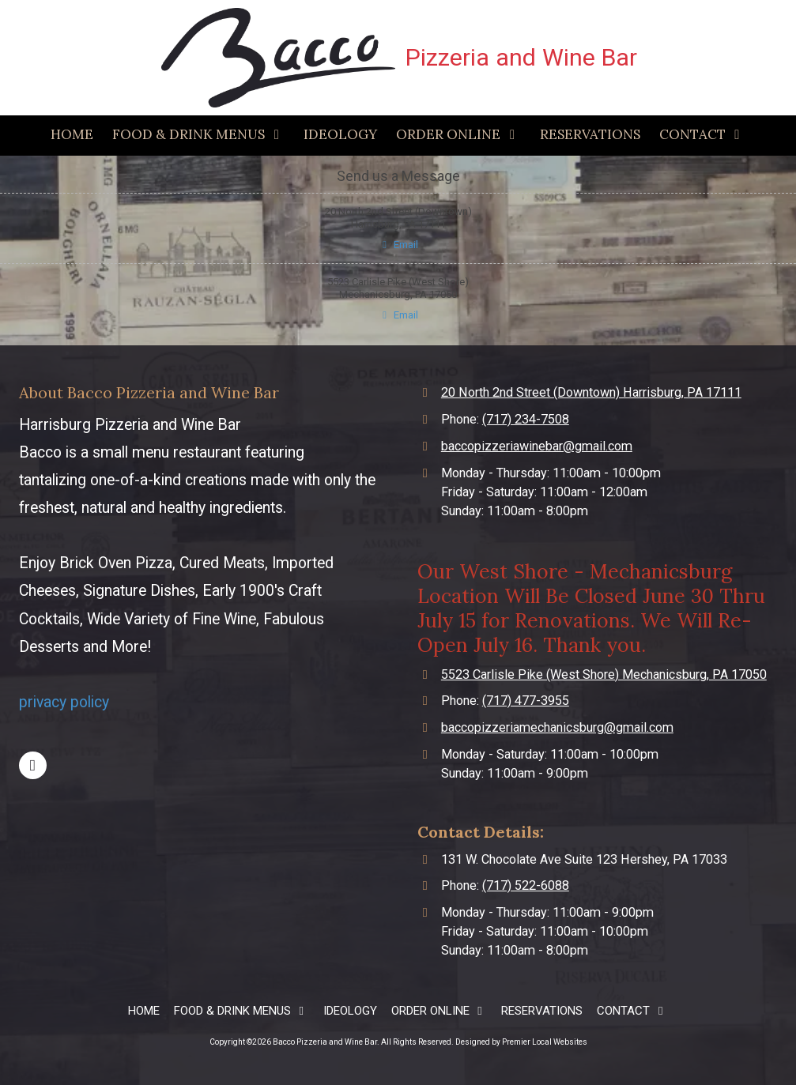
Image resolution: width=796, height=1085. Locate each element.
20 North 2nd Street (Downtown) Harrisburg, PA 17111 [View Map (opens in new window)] (591, 392)
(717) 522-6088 (525, 885)
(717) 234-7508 (525, 419)
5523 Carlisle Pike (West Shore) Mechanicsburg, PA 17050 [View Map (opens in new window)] (604, 674)
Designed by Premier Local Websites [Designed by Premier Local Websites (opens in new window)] (521, 1042)
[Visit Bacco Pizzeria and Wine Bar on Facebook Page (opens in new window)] (33, 765)
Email (397, 245)
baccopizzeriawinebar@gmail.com (536, 446)
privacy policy (64, 702)
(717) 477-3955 (525, 700)
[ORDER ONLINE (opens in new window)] (458, 135)
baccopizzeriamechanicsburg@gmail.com (557, 727)
